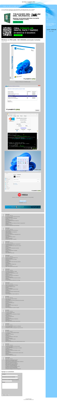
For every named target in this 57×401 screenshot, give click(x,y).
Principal (4, 6)
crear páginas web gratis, (24, 9)
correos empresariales (16, 9)
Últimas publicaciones (51, 9)
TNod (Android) (40, 6)
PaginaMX (33, 9)
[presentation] (10, 391)
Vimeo (49, 14)
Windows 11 (28, 6)
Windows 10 (21, 6)
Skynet (47, 19)
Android (15, 6)
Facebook (49, 13)
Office (34, 6)
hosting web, (6, 9)
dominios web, (11, 9)
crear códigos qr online (12, 10)
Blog (9, 6)
